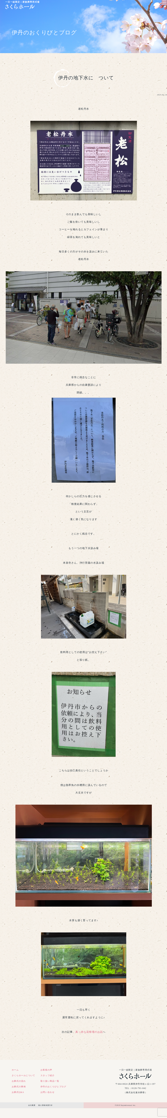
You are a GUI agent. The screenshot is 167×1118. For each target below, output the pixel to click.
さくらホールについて (23, 1075)
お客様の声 (46, 1070)
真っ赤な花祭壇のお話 (89, 1031)
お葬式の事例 (19, 1086)
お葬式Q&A (18, 1092)
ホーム (15, 1070)
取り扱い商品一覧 (49, 1081)
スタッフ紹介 (47, 1075)
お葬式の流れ (19, 1081)
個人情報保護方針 (45, 1105)
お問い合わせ (47, 1092)
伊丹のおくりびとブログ (53, 1086)
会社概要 (31, 1105)
